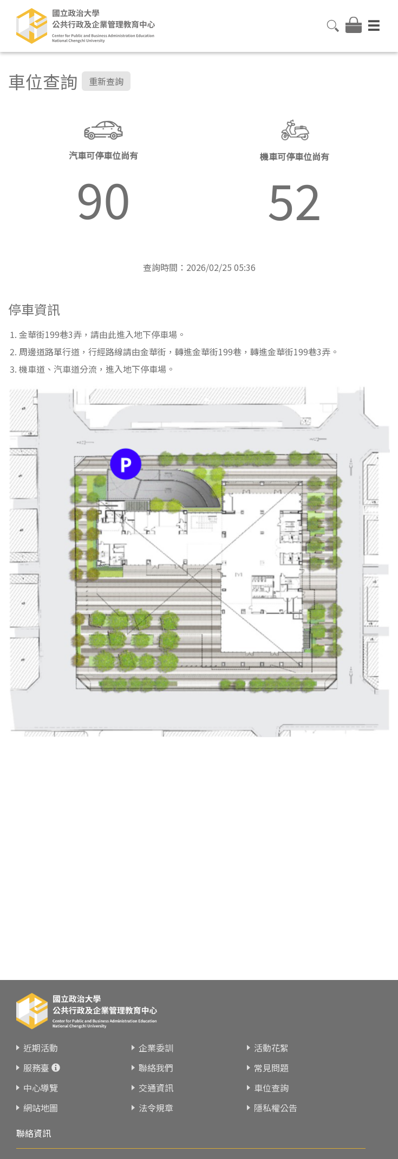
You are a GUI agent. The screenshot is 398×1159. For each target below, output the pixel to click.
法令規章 (156, 1108)
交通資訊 (156, 1088)
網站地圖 (40, 1108)
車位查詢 (271, 1088)
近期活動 (40, 1048)
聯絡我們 (156, 1068)
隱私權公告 (275, 1108)
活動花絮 (271, 1048)
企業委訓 (156, 1048)
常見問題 (271, 1068)
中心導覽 (40, 1088)
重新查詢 (106, 81)
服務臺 (36, 1068)
